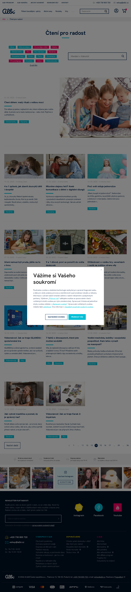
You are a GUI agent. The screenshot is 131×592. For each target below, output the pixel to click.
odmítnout (47, 307)
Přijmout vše (54, 298)
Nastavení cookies (60, 304)
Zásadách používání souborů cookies (79, 307)
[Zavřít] (101, 270)
